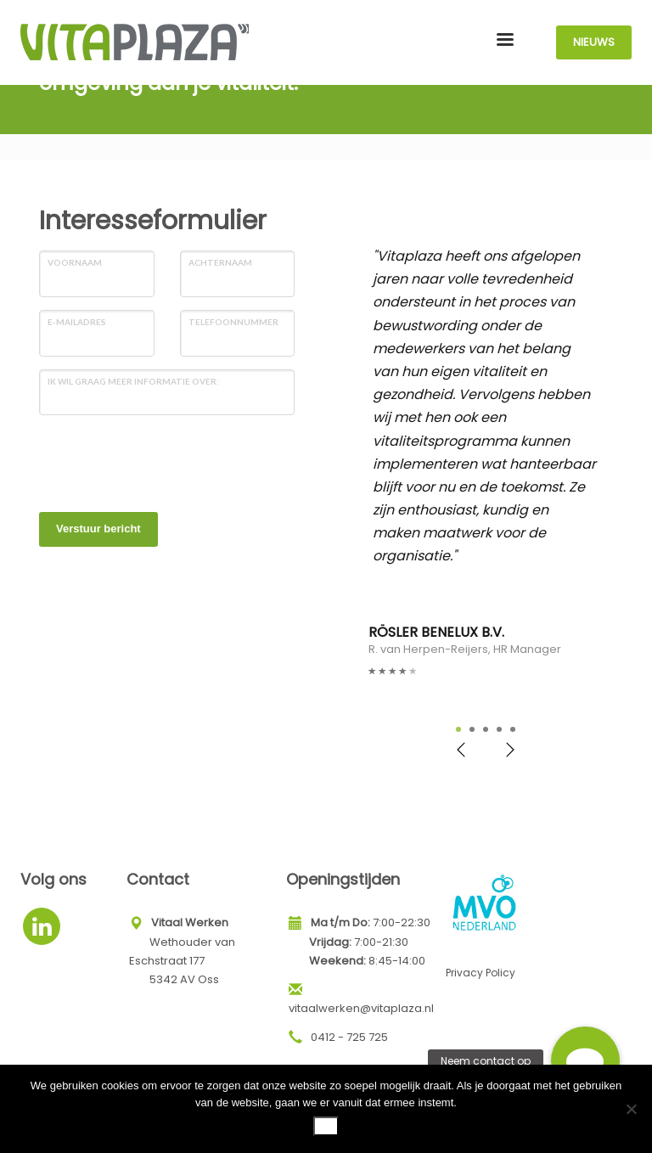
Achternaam (220, 262)
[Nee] (630, 1108)
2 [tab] (472, 729)
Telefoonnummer (233, 322)
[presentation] (168, 461)
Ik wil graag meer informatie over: (133, 381)
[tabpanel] (485, 462)
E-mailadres (77, 322)
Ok (326, 1125)
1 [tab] (458, 729)
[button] (585, 1060)
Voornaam (75, 262)
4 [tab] (499, 729)
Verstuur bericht (98, 528)
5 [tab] (513, 729)
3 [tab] (485, 729)
